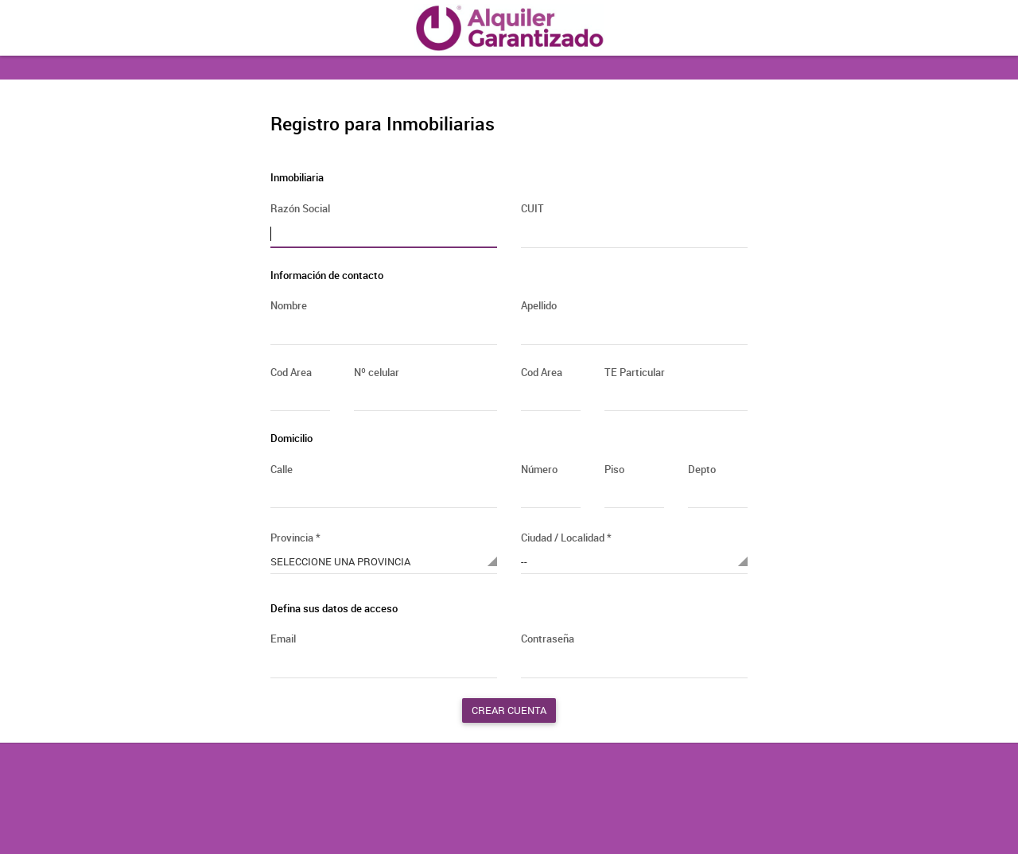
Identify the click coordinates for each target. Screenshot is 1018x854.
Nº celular (376, 372)
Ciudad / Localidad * (566, 537)
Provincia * (295, 537)
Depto (702, 469)
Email (283, 638)
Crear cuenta (509, 710)
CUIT (532, 208)
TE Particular (634, 372)
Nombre (288, 305)
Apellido (539, 305)
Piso (614, 469)
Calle (281, 469)
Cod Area (291, 372)
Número (539, 469)
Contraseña (547, 638)
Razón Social (300, 208)
